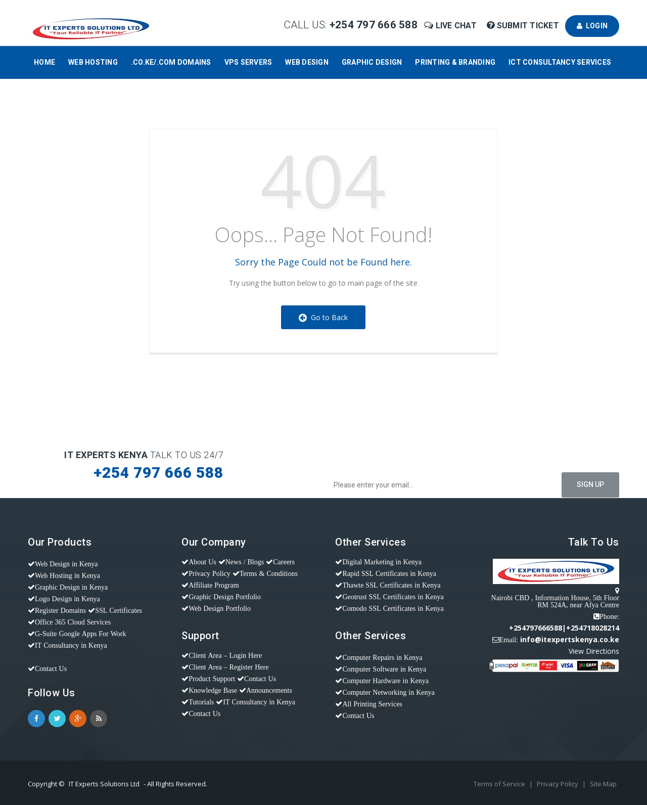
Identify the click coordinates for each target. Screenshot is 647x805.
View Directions (594, 651)
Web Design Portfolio (220, 608)
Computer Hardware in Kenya (385, 680)
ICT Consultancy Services (560, 62)
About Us (202, 561)
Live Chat (451, 25)
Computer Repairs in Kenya (382, 657)
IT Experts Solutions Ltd (104, 783)
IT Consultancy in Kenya (71, 645)
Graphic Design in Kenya (71, 587)
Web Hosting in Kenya (67, 575)
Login (592, 26)
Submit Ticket (524, 25)
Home (44, 62)
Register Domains (60, 610)
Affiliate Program (214, 585)
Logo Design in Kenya (67, 598)
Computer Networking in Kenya (388, 692)
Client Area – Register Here (228, 666)
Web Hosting (93, 62)
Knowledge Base (213, 690)
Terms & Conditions (269, 573)
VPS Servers (248, 62)
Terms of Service (500, 783)
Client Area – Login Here (225, 655)
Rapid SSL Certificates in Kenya (389, 573)
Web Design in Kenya (66, 563)
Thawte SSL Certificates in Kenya (391, 585)
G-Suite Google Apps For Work (80, 633)
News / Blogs (244, 561)
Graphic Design (372, 62)
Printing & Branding (455, 62)
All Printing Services (372, 703)
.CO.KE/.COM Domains (171, 62)
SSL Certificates (118, 610)
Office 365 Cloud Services (73, 621)
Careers (284, 561)
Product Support (212, 678)
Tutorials (201, 701)
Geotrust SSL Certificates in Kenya (392, 596)
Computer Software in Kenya (384, 669)
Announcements (269, 690)
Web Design (307, 62)
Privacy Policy (209, 573)
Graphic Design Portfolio (225, 596)
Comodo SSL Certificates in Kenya (392, 608)
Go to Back (323, 317)
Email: (508, 639)
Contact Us (51, 668)
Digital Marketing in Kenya (382, 561)
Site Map (603, 783)
